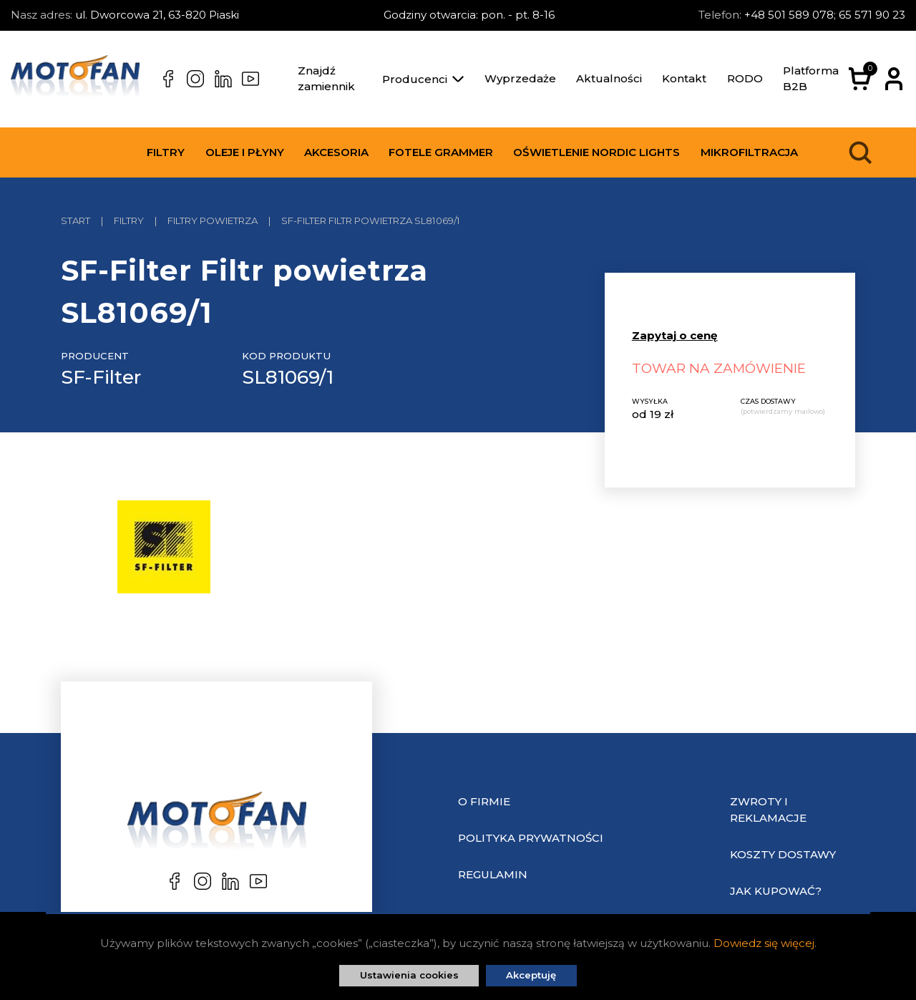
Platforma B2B (811, 79)
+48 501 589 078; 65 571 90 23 (824, 14)
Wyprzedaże (520, 78)
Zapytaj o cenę (675, 335)
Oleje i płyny (244, 152)
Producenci (423, 79)
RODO (745, 78)
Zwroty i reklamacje (768, 810)
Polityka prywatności (530, 838)
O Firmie (484, 801)
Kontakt (684, 78)
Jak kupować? (776, 891)
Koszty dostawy (783, 854)
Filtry (166, 152)
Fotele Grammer (441, 152)
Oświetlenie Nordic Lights (596, 152)
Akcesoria (336, 152)
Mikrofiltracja (749, 152)
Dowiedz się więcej (763, 943)
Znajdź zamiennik (326, 79)
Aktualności (609, 78)
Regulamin (492, 874)
